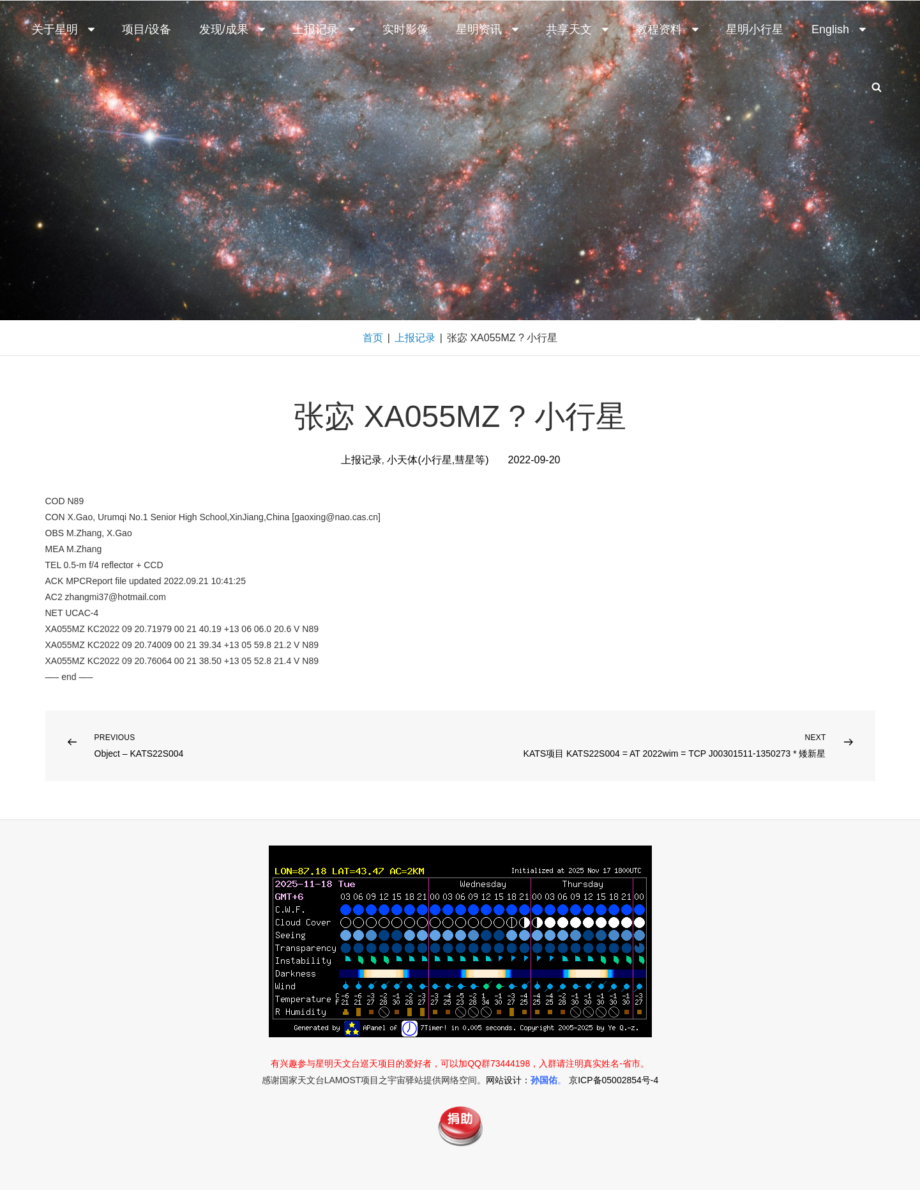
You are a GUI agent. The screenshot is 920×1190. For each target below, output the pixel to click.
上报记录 (325, 29)
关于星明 (64, 29)
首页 (373, 337)
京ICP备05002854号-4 (613, 1080)
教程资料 (668, 29)
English (839, 29)
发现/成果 (233, 29)
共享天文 (578, 29)
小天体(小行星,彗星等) (437, 459)
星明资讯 (488, 29)
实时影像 (405, 29)
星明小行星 (754, 29)
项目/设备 (146, 29)
